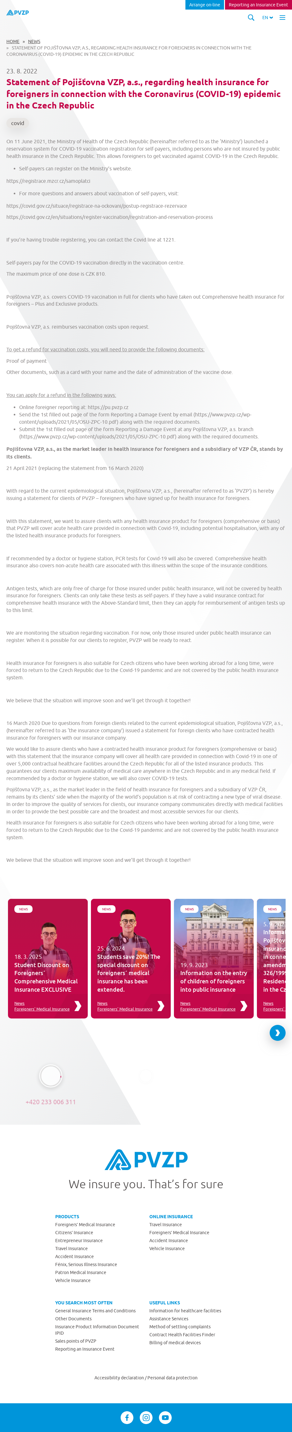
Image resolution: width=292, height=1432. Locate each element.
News (34, 41)
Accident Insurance (74, 1256)
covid (17, 123)
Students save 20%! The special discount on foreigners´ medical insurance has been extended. (128, 973)
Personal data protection (172, 1377)
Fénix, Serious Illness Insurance (86, 1264)
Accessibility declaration (119, 1377)
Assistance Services (168, 1318)
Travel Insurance (71, 1248)
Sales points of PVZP (75, 1341)
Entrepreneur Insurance (79, 1240)
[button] (267, 18)
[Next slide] (278, 1033)
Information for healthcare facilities (185, 1310)
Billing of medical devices (175, 1342)
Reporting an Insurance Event (258, 4)
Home (12, 41)
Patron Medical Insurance (80, 1272)
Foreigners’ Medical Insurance (42, 1008)
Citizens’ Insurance (74, 1232)
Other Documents (73, 1318)
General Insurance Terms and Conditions (95, 1310)
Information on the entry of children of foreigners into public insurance (213, 981)
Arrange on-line (204, 4)
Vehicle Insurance (73, 1280)
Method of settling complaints (180, 1326)
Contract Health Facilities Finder (182, 1334)
